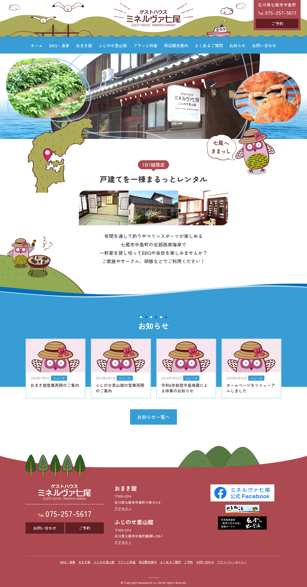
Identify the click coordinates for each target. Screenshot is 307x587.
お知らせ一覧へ (153, 417)
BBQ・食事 (59, 45)
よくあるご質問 (209, 45)
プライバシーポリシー (232, 562)
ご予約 (277, 23)
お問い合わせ (264, 45)
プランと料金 (145, 45)
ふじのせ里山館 (112, 45)
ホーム (37, 45)
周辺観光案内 (176, 45)
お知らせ (237, 45)
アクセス (121, 508)
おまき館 (84, 45)
